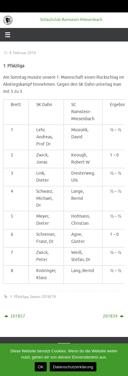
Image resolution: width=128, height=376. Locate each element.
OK (41, 367)
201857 (14, 316)
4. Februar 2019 (22, 52)
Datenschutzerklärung (73, 367)
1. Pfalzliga (19, 296)
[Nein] (120, 360)
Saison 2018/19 (43, 296)
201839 (113, 316)
